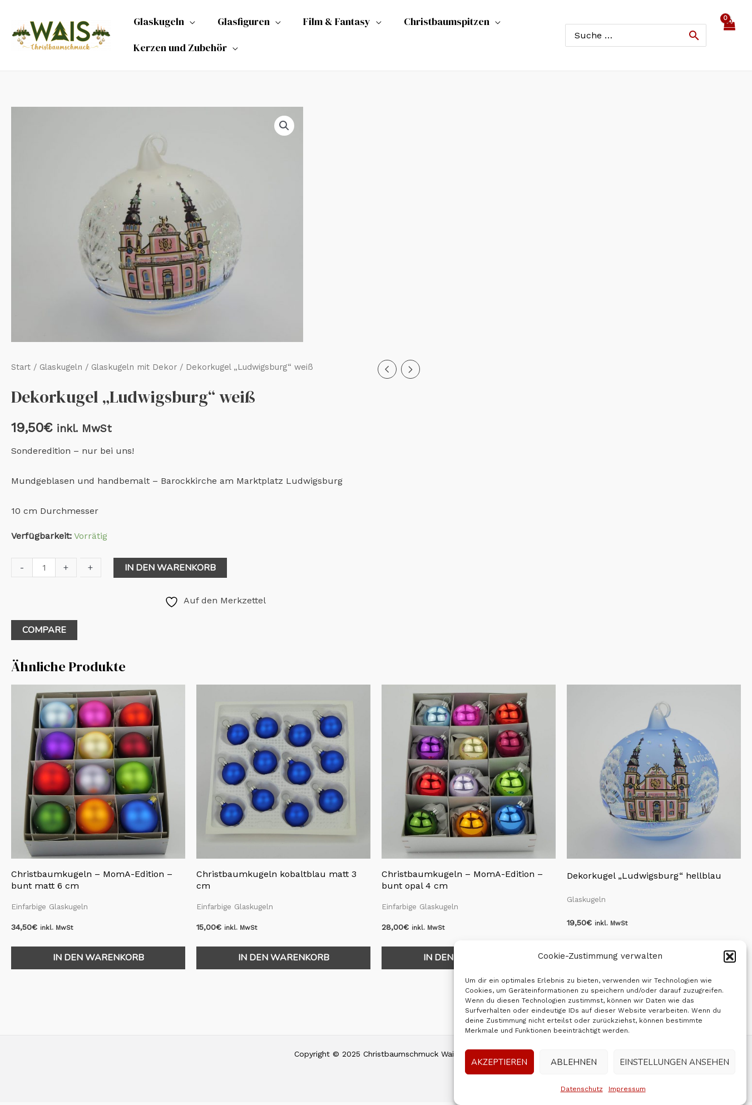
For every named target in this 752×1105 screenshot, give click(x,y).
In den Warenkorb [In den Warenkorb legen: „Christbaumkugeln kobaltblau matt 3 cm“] (283, 960)
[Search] (694, 36)
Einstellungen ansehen (674, 1062)
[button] (729, 956)
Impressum (627, 1089)
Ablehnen (574, 1062)
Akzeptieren (499, 1062)
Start (21, 370)
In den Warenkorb (170, 570)
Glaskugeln (60, 370)
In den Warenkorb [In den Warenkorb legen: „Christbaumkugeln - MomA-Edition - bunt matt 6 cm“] (98, 960)
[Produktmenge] (44, 570)
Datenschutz (582, 1089)
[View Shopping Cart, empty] (729, 36)
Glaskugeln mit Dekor (134, 370)
